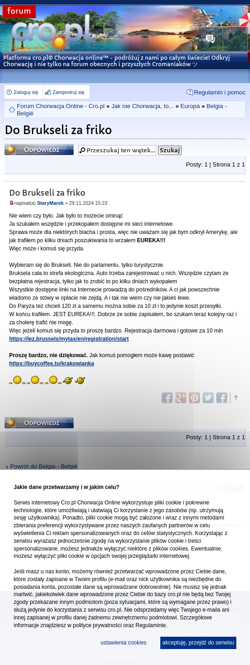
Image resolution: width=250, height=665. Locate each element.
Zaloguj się (26, 92)
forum (19, 11)
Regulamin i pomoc (219, 92)
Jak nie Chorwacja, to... (142, 106)
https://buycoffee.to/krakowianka (51, 363)
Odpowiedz (39, 149)
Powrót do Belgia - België (43, 466)
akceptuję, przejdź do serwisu (198, 642)
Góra (235, 397)
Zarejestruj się (68, 92)
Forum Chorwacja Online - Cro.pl (61, 106)
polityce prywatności (97, 625)
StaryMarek (50, 203)
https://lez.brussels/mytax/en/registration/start (69, 339)
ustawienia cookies (124, 642)
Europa (190, 106)
